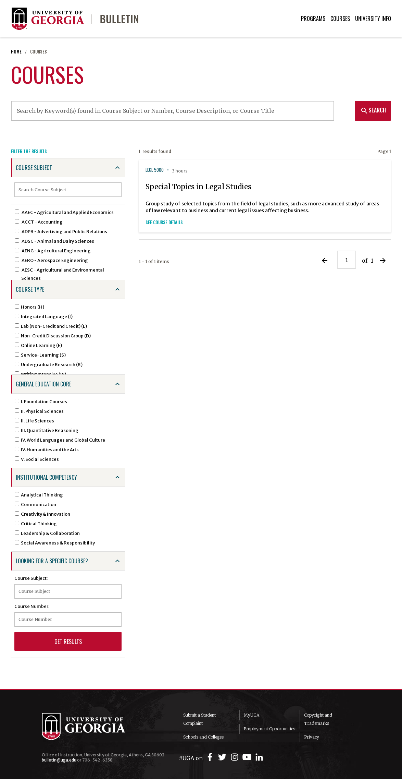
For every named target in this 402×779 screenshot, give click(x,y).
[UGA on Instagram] (235, 757)
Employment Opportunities (269, 728)
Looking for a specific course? (52, 561)
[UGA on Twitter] (223, 757)
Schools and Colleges (203, 737)
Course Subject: (31, 578)
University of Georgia (93, 726)
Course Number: (31, 606)
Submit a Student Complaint (199, 719)
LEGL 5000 (155, 170)
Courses (340, 18)
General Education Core (43, 384)
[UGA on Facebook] (211, 757)
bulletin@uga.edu (59, 760)
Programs (313, 18)
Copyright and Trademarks (318, 719)
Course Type (30, 289)
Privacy (311, 737)
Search (373, 110)
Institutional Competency (46, 477)
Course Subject (34, 168)
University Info (373, 18)
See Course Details (164, 222)
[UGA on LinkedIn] (259, 757)
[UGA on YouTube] (248, 757)
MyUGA (251, 715)
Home (16, 51)
